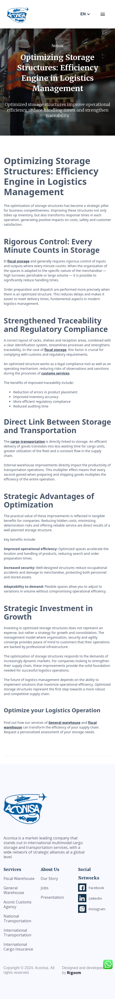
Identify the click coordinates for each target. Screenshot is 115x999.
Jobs (45, 887)
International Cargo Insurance (18, 947)
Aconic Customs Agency (17, 904)
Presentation (52, 897)
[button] (102, 14)
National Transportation (17, 918)
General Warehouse (14, 890)
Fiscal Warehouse (19, 878)
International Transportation (17, 933)
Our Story (49, 878)
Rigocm (74, 972)
